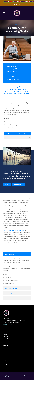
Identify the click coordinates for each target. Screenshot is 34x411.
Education (5, 336)
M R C (4, 348)
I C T (4, 358)
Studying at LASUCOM (16, 1)
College (5, 334)
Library (4, 360)
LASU (4, 362)
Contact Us (5, 338)
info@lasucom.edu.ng (7, 324)
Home (8, 1)
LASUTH (5, 365)
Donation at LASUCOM (25, 1)
